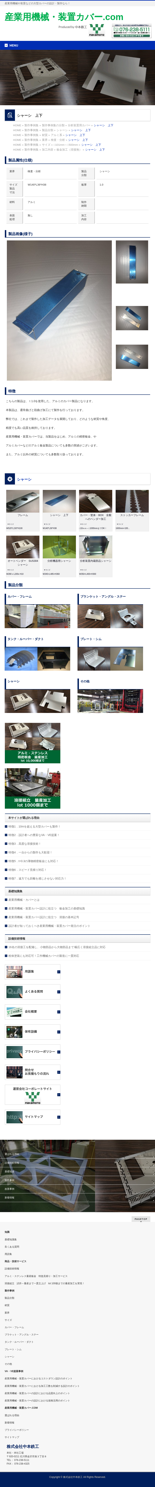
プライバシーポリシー (17, 1430)
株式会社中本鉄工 (73, 1477)
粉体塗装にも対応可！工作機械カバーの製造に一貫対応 (43, 955)
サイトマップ (12, 1437)
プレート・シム (13, 1349)
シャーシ (24, 479)
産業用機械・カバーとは (24, 899)
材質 (7, 1305)
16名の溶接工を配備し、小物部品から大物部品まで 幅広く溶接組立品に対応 (57, 947)
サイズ (8, 1320)
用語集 (8, 1254)
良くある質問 (12, 1246)
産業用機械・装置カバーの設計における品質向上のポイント (37, 1393)
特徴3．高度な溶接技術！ (24, 843)
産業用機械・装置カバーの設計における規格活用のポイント (37, 1400)
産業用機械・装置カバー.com (64, 17)
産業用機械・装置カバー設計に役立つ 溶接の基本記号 (43, 917)
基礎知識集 (11, 1239)
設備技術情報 (12, 1162)
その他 (8, 1364)
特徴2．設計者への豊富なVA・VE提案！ (34, 835)
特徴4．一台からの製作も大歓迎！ (30, 852)
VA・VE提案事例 (14, 1371)
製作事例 (9, 1290)
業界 (7, 1312)
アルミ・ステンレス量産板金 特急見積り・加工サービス (36, 1276)
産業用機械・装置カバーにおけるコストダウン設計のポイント (38, 1378)
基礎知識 (9, 1171)
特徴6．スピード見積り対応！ (27, 869)
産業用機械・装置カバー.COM (21, 1407)
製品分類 (9, 1298)
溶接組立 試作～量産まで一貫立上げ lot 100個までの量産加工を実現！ (45, 1283)
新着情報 (9, 1197)
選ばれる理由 (12, 1154)
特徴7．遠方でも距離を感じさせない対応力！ (37, 878)
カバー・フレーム (14, 1327)
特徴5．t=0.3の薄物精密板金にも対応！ (33, 861)
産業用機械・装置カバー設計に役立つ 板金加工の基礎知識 (46, 908)
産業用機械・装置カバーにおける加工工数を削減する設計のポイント (42, 1386)
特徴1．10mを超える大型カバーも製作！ (34, 826)
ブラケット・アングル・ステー (22, 1334)
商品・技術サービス (15, 1261)
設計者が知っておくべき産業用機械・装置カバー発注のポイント (49, 925)
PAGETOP (141, 1219)
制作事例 (9, 1180)
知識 (7, 1232)
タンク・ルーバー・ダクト (19, 1341)
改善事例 (9, 1188)
